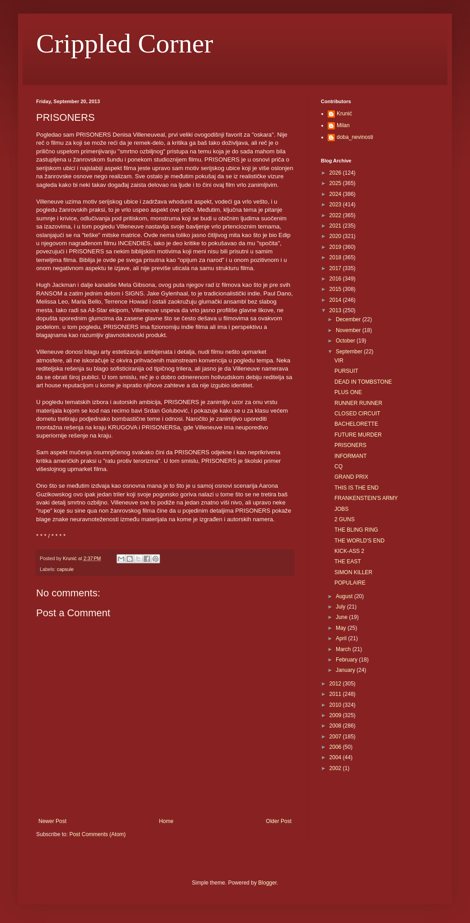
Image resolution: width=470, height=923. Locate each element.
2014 (336, 300)
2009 (336, 715)
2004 (336, 757)
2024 (336, 194)
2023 (336, 204)
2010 (336, 705)
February (347, 660)
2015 (336, 289)
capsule (65, 569)
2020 (336, 236)
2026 (336, 173)
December (349, 319)
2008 (336, 726)
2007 (336, 736)
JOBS (341, 509)
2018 (336, 257)
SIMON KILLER (353, 572)
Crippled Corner (124, 43)
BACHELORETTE (356, 424)
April (342, 638)
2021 (336, 226)
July (341, 607)
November (349, 330)
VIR (338, 360)
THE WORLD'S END (359, 541)
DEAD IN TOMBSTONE (363, 382)
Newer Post (52, 821)
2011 (336, 694)
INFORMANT (350, 456)
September (350, 351)
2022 (336, 215)
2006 (336, 747)
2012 (336, 683)
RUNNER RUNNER (358, 403)
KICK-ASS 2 (349, 551)
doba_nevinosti (355, 137)
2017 (336, 268)
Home (166, 821)
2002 (336, 768)
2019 (336, 247)
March (344, 649)
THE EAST (347, 561)
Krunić (344, 113)
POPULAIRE (350, 583)
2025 (336, 183)
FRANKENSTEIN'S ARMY (366, 498)
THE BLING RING (356, 530)
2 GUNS (344, 519)
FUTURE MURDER (358, 435)
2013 (336, 310)
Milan (343, 125)
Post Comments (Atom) (97, 834)
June (342, 617)
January (346, 670)
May (342, 628)
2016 (336, 279)
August (345, 596)
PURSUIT (346, 371)
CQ (338, 466)
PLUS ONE (348, 392)
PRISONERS (350, 445)
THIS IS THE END (356, 488)
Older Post (278, 821)
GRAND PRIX (351, 477)
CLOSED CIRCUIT (357, 413)
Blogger (267, 883)
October (346, 341)
